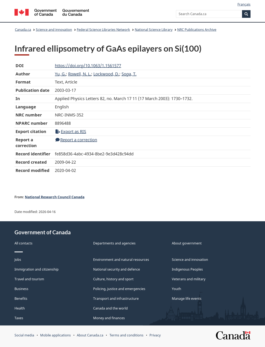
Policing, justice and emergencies (119, 289)
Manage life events (186, 298)
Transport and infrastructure (116, 298)
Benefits (20, 298)
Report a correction (76, 140)
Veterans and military (188, 279)
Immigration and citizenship (36, 269)
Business (21, 289)
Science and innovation (54, 29)
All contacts (23, 243)
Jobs (17, 259)
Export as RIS (70, 131)
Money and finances (109, 318)
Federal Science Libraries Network (103, 29)
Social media (24, 335)
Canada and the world (110, 308)
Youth (176, 289)
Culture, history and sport (113, 279)
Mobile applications (55, 335)
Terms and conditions (126, 335)
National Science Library (153, 29)
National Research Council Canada (54, 196)
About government (187, 243)
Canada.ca (23, 29)
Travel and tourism (29, 279)
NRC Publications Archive (196, 29)
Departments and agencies (114, 243)
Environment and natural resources (121, 259)
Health (19, 308)
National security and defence (116, 269)
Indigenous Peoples (187, 269)
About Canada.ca (90, 335)
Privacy (155, 335)
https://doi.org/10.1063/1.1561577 (88, 65)
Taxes (18, 318)
